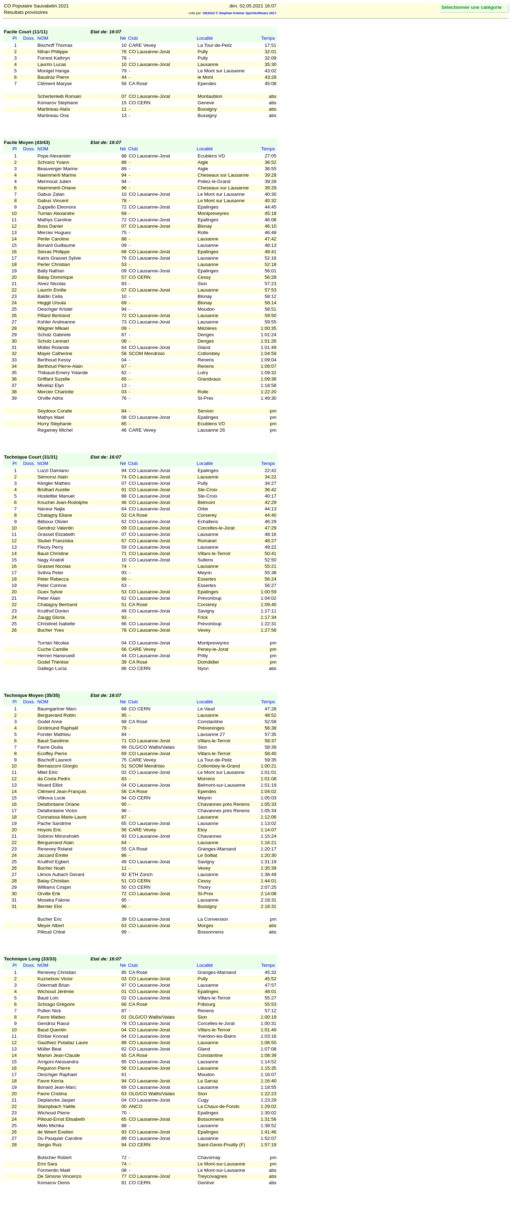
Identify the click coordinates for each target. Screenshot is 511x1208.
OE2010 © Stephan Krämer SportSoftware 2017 (239, 13)
